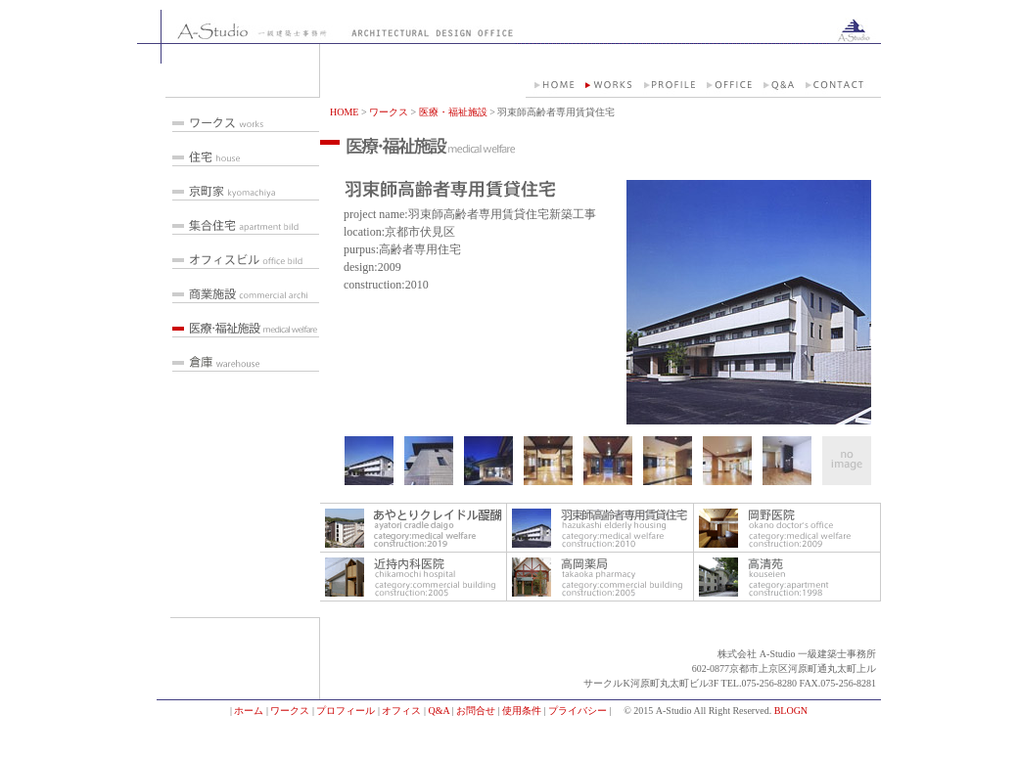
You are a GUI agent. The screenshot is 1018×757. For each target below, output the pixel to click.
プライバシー (577, 710)
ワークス (388, 112)
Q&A (438, 710)
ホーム (248, 710)
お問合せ (475, 710)
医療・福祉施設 (453, 112)
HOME (344, 112)
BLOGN (791, 710)
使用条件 (521, 710)
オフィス (401, 710)
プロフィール (345, 710)
